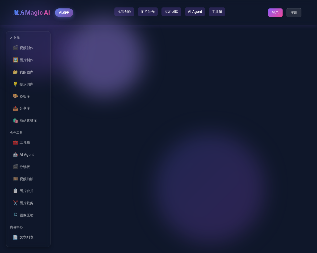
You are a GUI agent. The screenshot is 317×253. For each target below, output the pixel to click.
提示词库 (171, 11)
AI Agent (195, 11)
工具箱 (217, 11)
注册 (294, 12)
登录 (275, 12)
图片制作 (148, 11)
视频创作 (124, 11)
